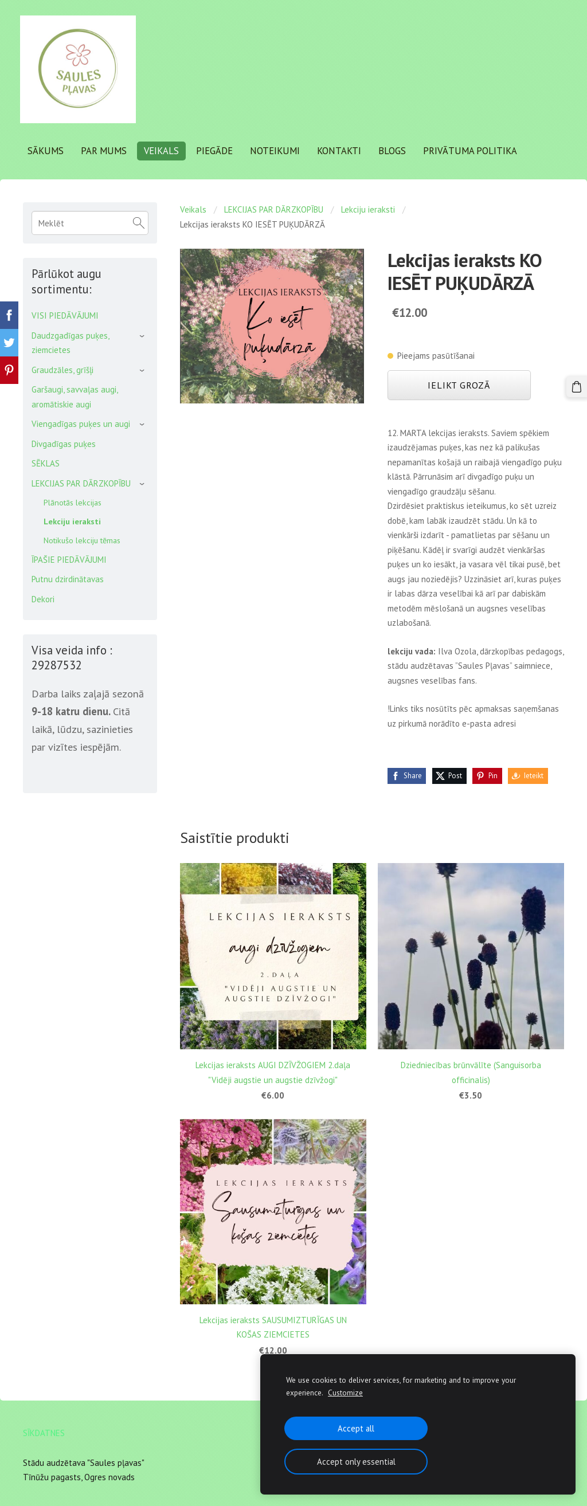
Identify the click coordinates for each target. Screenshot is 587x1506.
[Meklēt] (90, 222)
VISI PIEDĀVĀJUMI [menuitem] (65, 314)
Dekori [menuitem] (43, 597)
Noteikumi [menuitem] (278, 150)
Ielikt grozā (459, 384)
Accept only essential (356, 1461)
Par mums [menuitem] (107, 150)
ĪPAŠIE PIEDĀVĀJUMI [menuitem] (69, 557)
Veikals (193, 208)
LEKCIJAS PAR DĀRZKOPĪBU (273, 208)
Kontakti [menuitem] (342, 150)
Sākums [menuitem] (48, 150)
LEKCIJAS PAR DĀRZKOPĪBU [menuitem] (81, 481)
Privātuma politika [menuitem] (473, 150)
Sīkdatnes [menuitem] (44, 1431)
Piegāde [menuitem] (217, 150)
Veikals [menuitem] (164, 150)
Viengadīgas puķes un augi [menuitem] (81, 422)
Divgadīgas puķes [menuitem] (64, 442)
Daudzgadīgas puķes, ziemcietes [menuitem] (70, 341)
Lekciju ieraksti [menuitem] (72, 520)
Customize (345, 1392)
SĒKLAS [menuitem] (46, 462)
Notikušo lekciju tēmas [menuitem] (82, 538)
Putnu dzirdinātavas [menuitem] (68, 577)
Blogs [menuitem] (395, 150)
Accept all (356, 1428)
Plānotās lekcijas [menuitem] (72, 501)
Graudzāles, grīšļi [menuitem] (62, 368)
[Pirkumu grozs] (577, 386)
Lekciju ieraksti (368, 208)
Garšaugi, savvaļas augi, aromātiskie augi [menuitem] (75, 396)
